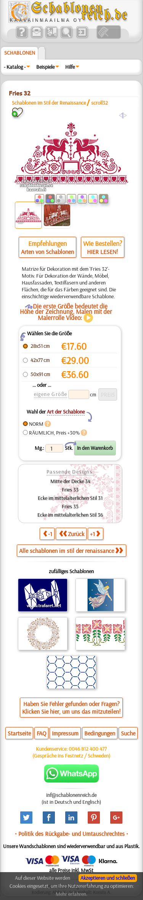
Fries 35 (70, 506)
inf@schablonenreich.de (71, 795)
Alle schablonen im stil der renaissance (71, 550)
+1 (95, 534)
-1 (47, 534)
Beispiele (45, 66)
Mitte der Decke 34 (70, 481)
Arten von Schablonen (47, 251)
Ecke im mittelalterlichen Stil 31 (70, 497)
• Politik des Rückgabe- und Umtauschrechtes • (71, 833)
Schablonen (19, 52)
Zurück (71, 534)
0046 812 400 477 (88, 748)
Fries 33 (70, 489)
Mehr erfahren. (71, 893)
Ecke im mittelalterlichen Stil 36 (70, 514)
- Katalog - (15, 66)
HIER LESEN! (102, 251)
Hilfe (70, 66)
